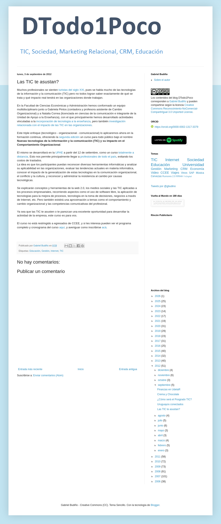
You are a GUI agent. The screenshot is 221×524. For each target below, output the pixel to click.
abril (160, 435)
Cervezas (156, 176)
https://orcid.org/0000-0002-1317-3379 (174, 126)
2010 (158, 461)
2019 (158, 330)
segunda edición (69, 137)
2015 (158, 350)
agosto (162, 415)
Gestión (45, 251)
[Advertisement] (177, 255)
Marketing (171, 168)
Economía (197, 168)
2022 (158, 316)
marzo (162, 440)
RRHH (179, 176)
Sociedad (195, 160)
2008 (158, 471)
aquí (62, 227)
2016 (158, 345)
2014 (158, 355)
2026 (158, 296)
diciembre (164, 370)
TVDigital (187, 176)
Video (155, 172)
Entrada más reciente (30, 369)
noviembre (164, 375)
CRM (183, 168)
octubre (162, 380)
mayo (161, 430)
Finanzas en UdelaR (168, 389)
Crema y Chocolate (168, 394)
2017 (158, 340)
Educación (35, 251)
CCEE (164, 172)
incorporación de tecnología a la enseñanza (63, 121)
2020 (158, 326)
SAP (191, 172)
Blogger (155, 505)
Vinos (184, 172)
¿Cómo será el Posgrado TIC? (174, 399)
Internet (55, 251)
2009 (158, 466)
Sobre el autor (162, 79)
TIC (61, 251)
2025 (158, 301)
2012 (158, 365)
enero (161, 450)
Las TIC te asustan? (168, 409)
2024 (158, 306)
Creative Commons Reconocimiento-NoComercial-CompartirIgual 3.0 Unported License (174, 109)
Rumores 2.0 (169, 176)
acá (104, 227)
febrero (162, 445)
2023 (158, 311)
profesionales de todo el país (98, 156)
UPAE (59, 152)
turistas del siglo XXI (71, 89)
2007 (158, 476)
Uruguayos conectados (170, 404)
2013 (158, 360)
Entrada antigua (128, 369)
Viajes (175, 172)
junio (161, 425)
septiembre (164, 384)
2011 (158, 456)
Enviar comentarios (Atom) (48, 375)
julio (160, 420)
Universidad (193, 164)
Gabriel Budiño (41, 245)
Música (200, 172)
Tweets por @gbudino (163, 186)
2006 (158, 481)
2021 (158, 321)
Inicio (81, 369)
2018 (158, 336)
